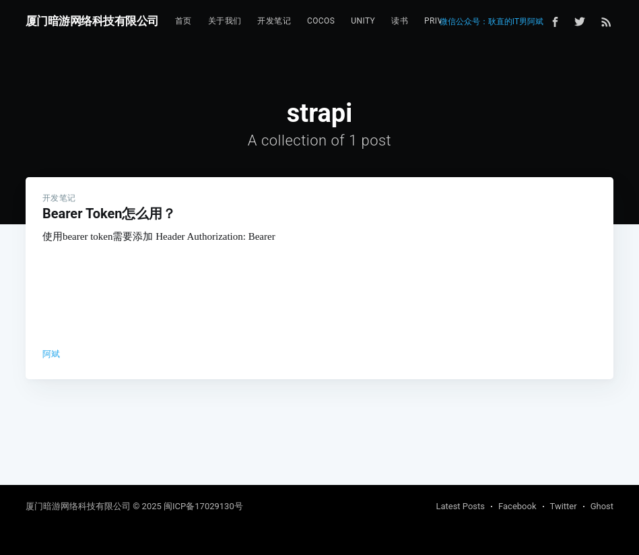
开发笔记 (274, 21)
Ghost (602, 506)
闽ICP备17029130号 (203, 506)
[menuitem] (183, 21)
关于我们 (225, 21)
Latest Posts (460, 506)
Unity (363, 21)
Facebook (517, 506)
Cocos (321, 21)
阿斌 (51, 354)
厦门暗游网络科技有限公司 (92, 21)
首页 (183, 21)
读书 (399, 21)
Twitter (563, 506)
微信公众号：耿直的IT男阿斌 (491, 21)
